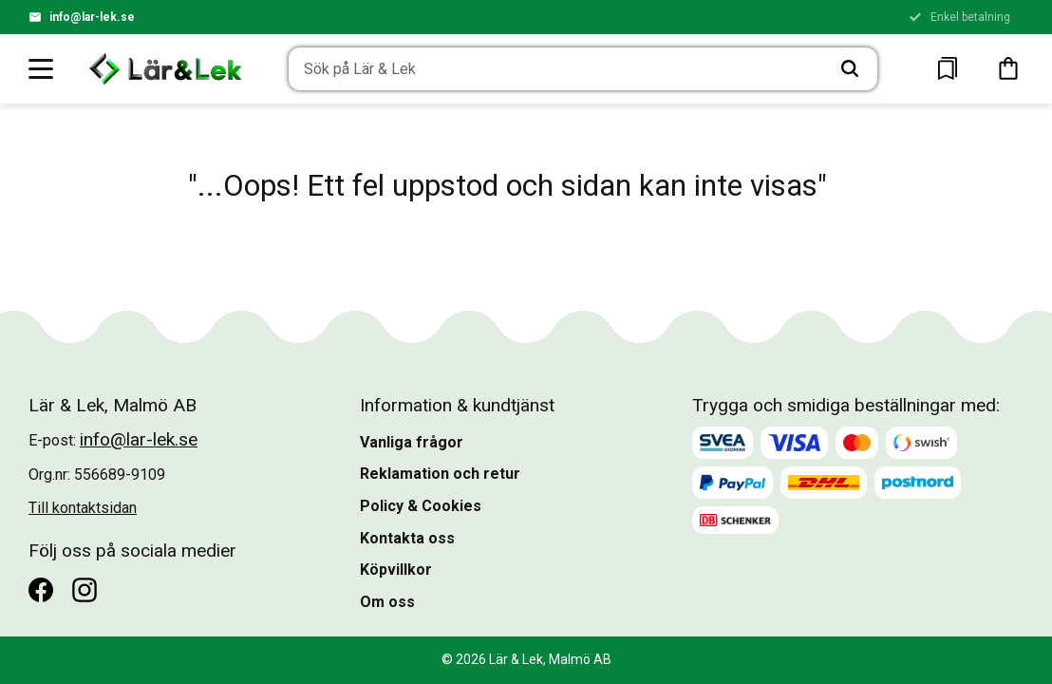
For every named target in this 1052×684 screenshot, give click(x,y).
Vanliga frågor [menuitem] (411, 442)
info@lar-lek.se (92, 17)
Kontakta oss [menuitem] (407, 538)
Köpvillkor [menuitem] (396, 569)
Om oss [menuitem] (387, 602)
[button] (42, 68)
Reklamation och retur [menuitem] (440, 474)
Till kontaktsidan (82, 508)
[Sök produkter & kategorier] (556, 69)
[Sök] (849, 69)
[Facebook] (41, 590)
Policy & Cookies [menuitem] (420, 506)
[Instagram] (84, 590)
